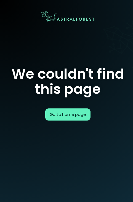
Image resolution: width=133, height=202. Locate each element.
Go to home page (68, 114)
